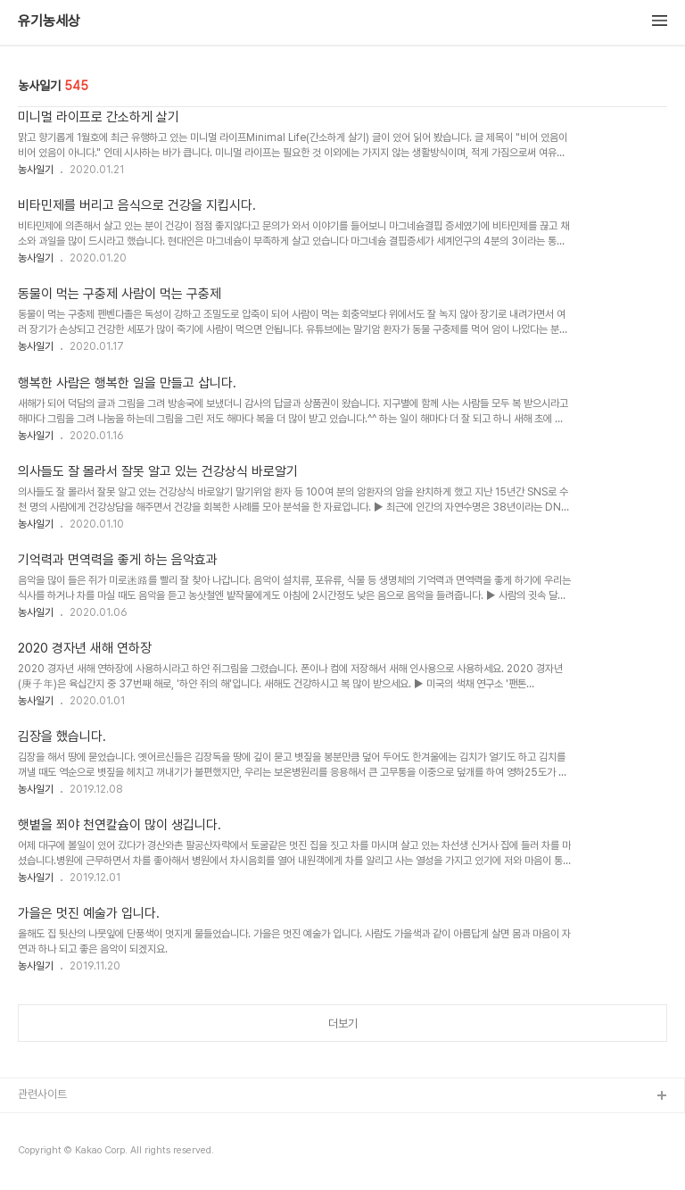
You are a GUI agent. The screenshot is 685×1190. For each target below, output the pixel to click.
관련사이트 (42, 1094)
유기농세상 (49, 21)
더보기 (343, 1023)
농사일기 (36, 169)
